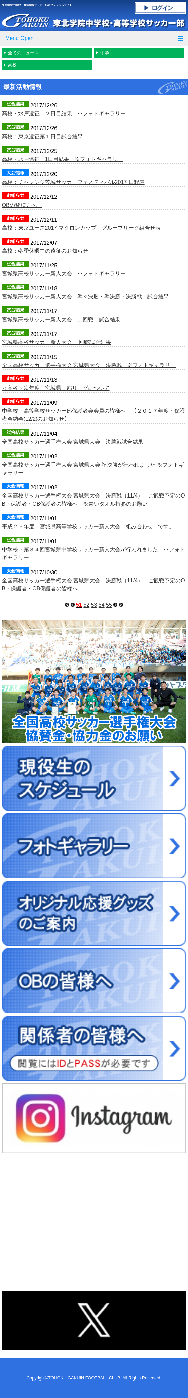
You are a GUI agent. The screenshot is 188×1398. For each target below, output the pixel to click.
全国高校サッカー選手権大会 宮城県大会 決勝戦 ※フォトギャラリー (89, 365)
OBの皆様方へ (22, 205)
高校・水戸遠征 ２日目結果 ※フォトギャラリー (64, 113)
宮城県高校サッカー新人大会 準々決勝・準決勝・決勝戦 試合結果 (85, 296)
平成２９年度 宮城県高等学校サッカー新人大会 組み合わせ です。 (88, 526)
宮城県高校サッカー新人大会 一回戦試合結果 (56, 342)
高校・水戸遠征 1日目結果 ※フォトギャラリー (62, 159)
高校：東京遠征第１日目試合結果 (42, 136)
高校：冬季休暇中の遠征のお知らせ (45, 251)
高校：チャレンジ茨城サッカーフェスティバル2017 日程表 (73, 182)
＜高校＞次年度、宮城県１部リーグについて (56, 388)
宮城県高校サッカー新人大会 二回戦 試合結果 (61, 319)
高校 (12, 64)
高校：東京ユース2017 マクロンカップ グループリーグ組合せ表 (81, 228)
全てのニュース (23, 53)
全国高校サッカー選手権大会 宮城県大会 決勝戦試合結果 (72, 442)
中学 (104, 53)
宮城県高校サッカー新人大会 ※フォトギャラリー (64, 274)
